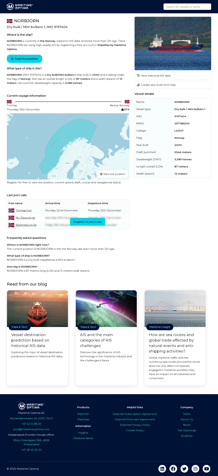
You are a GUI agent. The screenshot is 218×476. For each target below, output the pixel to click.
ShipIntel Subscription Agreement (135, 414)
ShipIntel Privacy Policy (135, 424)
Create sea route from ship (156, 84)
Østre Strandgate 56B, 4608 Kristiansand (31, 442)
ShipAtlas (83, 419)
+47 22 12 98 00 (31, 423)
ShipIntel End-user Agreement (135, 419)
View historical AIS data (154, 75)
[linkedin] (162, 469)
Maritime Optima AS (31, 412)
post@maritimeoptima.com (31, 429)
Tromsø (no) (24, 210)
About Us (187, 419)
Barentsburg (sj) (26, 225)
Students (186, 435)
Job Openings (187, 430)
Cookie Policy (135, 430)
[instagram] (195, 469)
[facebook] (173, 469)
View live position (112, 174)
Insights (83, 432)
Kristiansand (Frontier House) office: (31, 434)
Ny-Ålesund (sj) (25, 217)
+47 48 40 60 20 (31, 449)
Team (186, 414)
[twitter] (184, 469)
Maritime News (83, 438)
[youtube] (206, 469)
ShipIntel (83, 414)
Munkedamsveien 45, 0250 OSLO (31, 418)
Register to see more (88, 221)
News (186, 424)
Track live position (24, 58)
